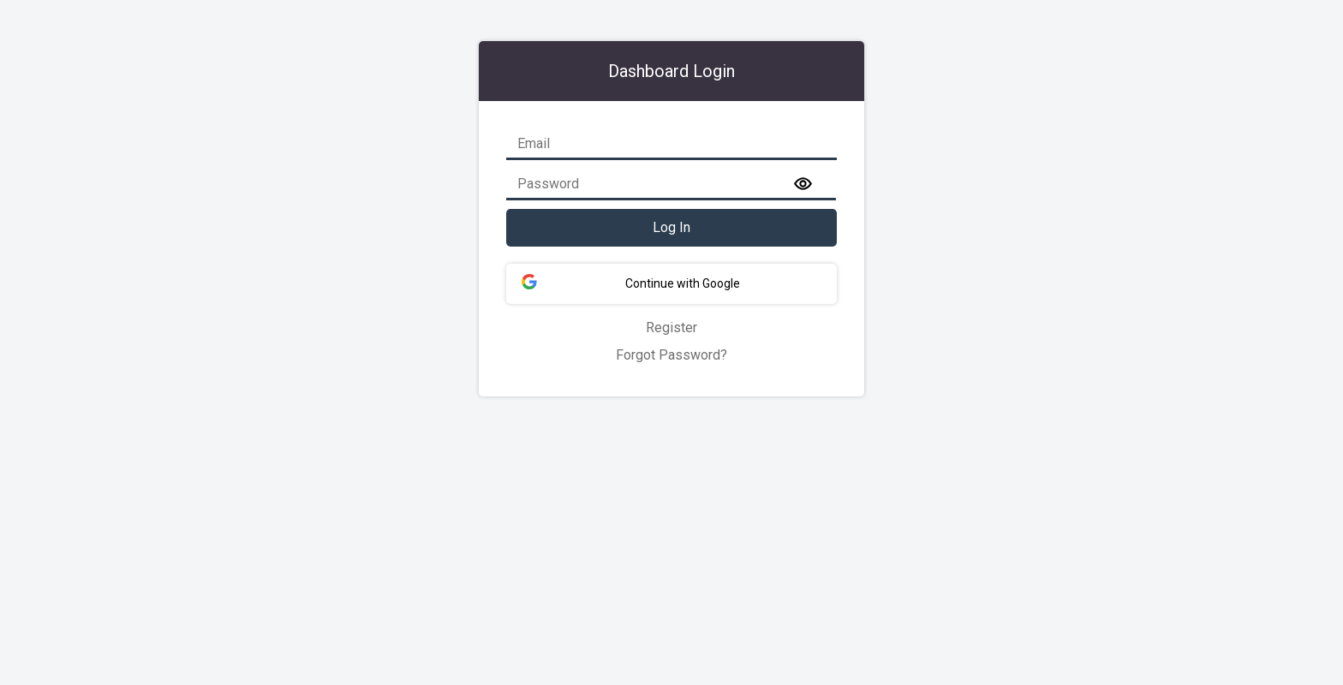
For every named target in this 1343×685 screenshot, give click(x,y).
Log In (671, 227)
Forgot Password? (671, 355)
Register (671, 327)
